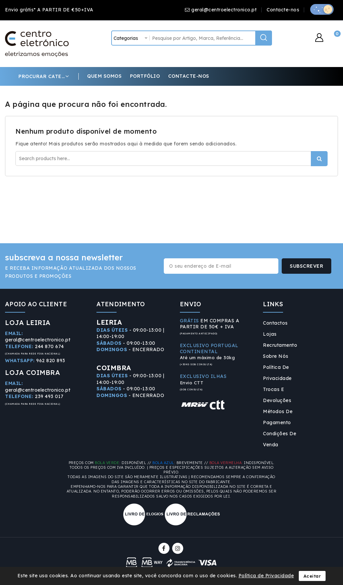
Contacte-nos (283, 10)
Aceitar (312, 576)
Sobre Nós (275, 356)
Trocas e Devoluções (277, 394)
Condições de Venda (279, 439)
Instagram (178, 548)
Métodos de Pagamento (277, 417)
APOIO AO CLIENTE (36, 304)
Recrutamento (280, 345)
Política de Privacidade (277, 372)
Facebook (164, 548)
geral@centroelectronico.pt (224, 10)
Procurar (319, 158)
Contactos (275, 323)
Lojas (270, 334)
